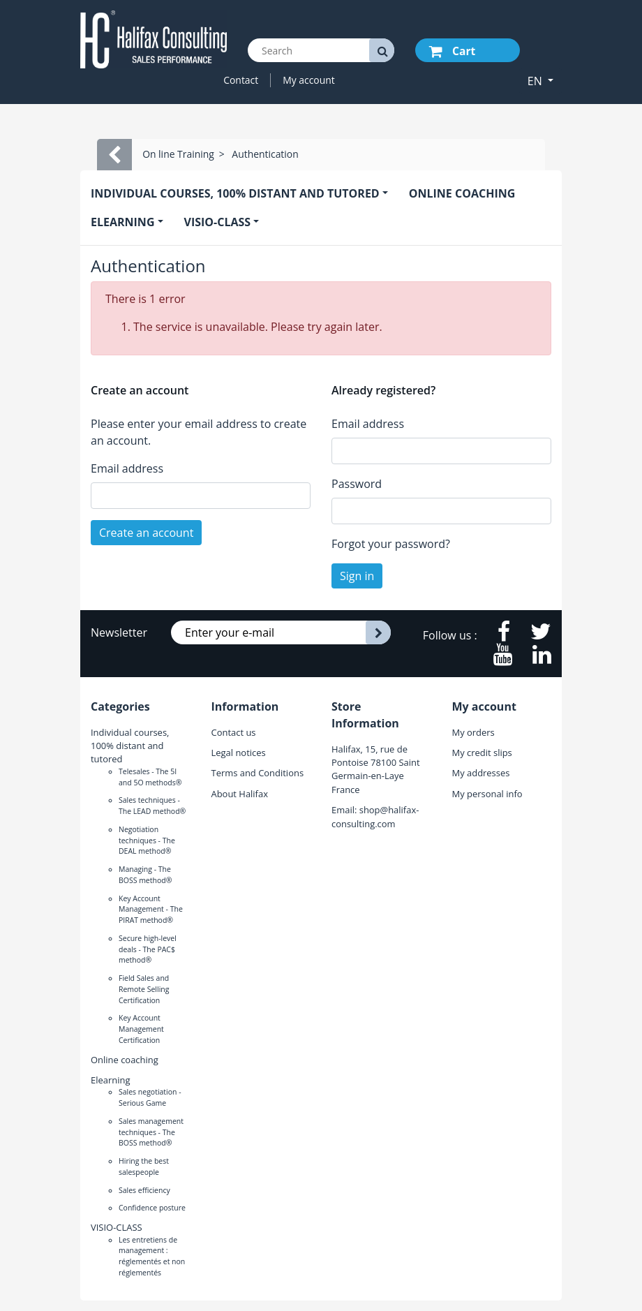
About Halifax (239, 793)
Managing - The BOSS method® (145, 874)
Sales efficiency (144, 1190)
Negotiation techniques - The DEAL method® (147, 840)
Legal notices (238, 752)
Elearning (110, 1080)
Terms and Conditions (257, 772)
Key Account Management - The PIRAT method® (151, 910)
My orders (473, 732)
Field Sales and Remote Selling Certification (144, 989)
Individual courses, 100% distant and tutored (130, 746)
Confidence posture (152, 1208)
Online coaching (462, 193)
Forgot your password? (390, 543)
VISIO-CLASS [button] (217, 222)
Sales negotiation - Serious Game (150, 1097)
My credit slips (482, 752)
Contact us (233, 732)
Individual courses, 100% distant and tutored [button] (235, 193)
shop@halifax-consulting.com (375, 816)
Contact (240, 80)
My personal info (487, 793)
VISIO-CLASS (116, 1227)
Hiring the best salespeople (144, 1166)
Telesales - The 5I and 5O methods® (150, 776)
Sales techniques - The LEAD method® (152, 805)
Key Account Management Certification (141, 1029)
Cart (452, 51)
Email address (127, 468)
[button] (540, 81)
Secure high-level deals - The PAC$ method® (148, 949)
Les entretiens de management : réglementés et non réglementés (152, 1256)
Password (356, 483)
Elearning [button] (122, 222)
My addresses (481, 772)
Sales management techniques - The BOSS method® (151, 1132)
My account (309, 80)
